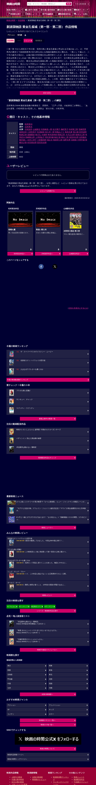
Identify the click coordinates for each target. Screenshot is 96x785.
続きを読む (47, 93)
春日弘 (38, 135)
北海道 (10, 674)
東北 (50, 674)
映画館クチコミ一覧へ (47, 720)
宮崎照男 (82, 129)
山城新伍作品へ (74, 254)
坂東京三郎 (80, 135)
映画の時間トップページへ (17, 759)
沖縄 (50, 688)
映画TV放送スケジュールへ (47, 650)
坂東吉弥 (23, 132)
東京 (9, 666)
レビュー (27, 41)
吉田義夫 (83, 137)
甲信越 (10, 679)
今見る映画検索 (80, 4)
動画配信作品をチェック (47, 458)
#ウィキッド (23, 606)
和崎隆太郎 (30, 137)
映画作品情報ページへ (16, 755)
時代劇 (20, 35)
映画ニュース (31, 14)
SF (9, 709)
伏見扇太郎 (32, 142)
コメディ (11, 714)
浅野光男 (66, 140)
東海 (50, 670)
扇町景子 (64, 129)
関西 (9, 670)
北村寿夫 (28, 127)
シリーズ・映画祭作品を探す (47, 611)
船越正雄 (23, 135)
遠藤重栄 (31, 135)
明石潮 (48, 137)
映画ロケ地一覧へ (47, 725)
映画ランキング (81, 10)
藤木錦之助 (56, 137)
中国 (9, 683)
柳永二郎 (65, 137)
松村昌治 (28, 124)
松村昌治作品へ (19, 254)
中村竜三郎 (73, 129)
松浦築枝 (41, 132)
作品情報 (21, 20)
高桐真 (74, 140)
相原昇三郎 (57, 140)
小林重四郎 (41, 140)
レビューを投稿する (47, 191)
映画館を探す (14, 14)
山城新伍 (36, 129)
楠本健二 (23, 140)
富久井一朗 (49, 132)
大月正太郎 (70, 135)
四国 (50, 683)
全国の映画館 (37, 777)
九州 (9, 688)
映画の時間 (10, 20)
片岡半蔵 (81, 140)
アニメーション (54, 705)
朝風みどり (59, 132)
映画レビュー (47, 595)
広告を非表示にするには (78, 308)
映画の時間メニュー (14, 10)
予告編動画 (47, 14)
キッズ (51, 709)
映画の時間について (47, 749)
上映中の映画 (31, 10)
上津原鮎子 (40, 137)
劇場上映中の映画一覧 (47, 419)
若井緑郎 (83, 132)
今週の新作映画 (48, 10)
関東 (50, 666)
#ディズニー (49, 606)
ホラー (51, 714)
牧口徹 (76, 132)
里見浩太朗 (41, 142)
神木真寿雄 (52, 135)
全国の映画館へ (47, 694)
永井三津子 (32, 140)
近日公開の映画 (64, 10)
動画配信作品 (64, 14)
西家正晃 (61, 135)
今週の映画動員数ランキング (17, 380)
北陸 (50, 679)
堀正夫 (50, 140)
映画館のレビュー (39, 779)
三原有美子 (32, 132)
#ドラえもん (11, 606)
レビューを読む (81, 14)
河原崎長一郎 (46, 129)
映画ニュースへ (47, 528)
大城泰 (44, 135)
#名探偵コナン (36, 606)
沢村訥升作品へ (47, 254)
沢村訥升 (28, 129)
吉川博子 (56, 129)
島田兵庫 (68, 132)
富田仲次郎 (74, 137)
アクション (11, 35)
